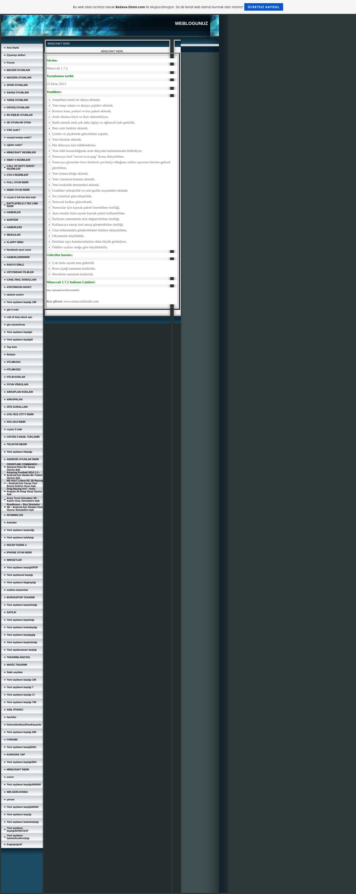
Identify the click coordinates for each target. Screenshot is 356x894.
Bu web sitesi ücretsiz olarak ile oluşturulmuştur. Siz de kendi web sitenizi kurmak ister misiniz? (178, 7)
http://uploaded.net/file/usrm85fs (63, 290)
